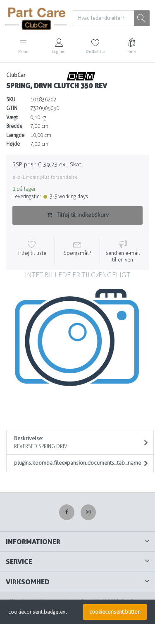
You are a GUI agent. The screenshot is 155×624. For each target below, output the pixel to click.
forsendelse (64, 177)
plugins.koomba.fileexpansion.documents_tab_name (77, 463)
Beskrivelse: (77, 442)
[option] (77, 341)
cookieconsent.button (115, 612)
